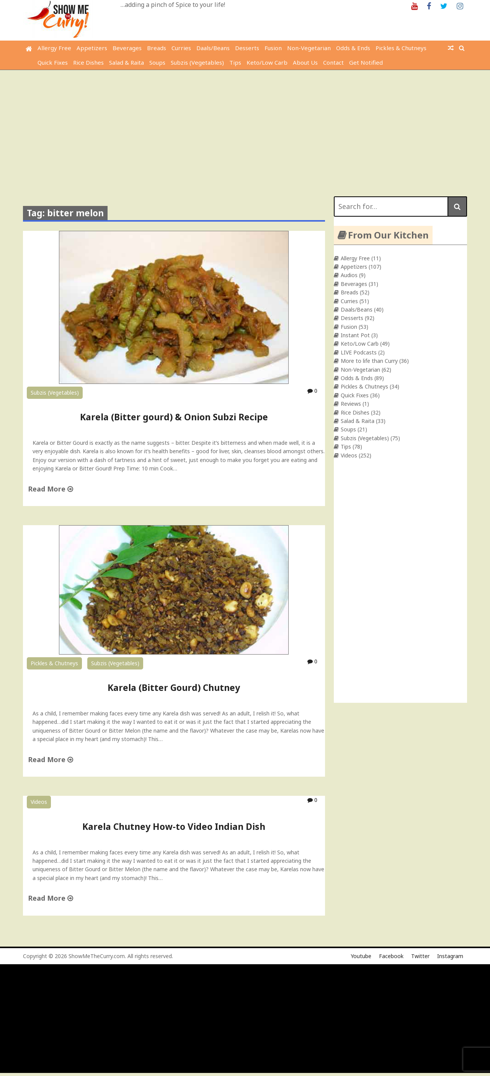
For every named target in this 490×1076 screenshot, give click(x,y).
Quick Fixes (53, 62)
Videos (39, 801)
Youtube (361, 956)
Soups (157, 62)
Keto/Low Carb (267, 62)
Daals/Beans (213, 48)
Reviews (351, 403)
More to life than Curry (369, 360)
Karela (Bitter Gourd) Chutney (174, 687)
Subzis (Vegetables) (197, 62)
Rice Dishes (88, 62)
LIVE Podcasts (359, 352)
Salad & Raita (126, 62)
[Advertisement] (245, 127)
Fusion (273, 48)
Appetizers (92, 48)
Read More (50, 488)
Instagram (450, 956)
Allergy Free (54, 48)
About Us (305, 62)
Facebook (391, 956)
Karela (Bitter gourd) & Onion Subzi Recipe (174, 417)
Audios (349, 275)
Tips (235, 62)
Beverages (127, 48)
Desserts (247, 48)
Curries (181, 48)
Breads (156, 48)
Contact (333, 62)
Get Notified (366, 62)
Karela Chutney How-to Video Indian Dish (173, 826)
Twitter (420, 956)
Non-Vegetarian (309, 48)
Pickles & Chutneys (401, 48)
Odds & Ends (353, 48)
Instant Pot (355, 335)
